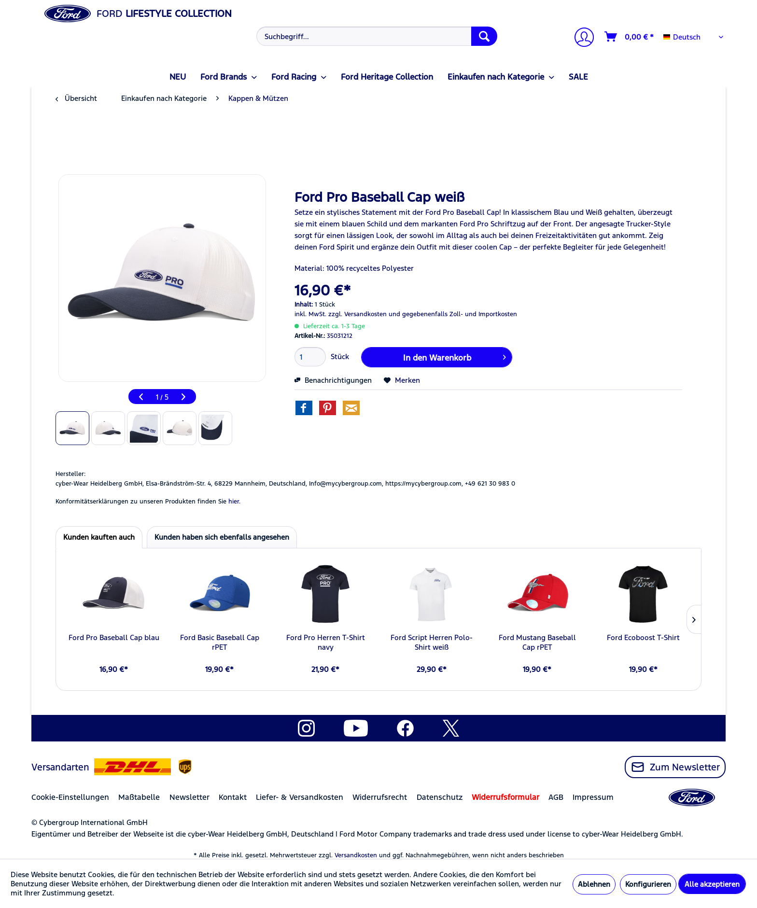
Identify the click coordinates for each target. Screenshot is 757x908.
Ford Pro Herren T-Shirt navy (325, 642)
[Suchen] (484, 36)
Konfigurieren (648, 884)
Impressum (593, 797)
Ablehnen (594, 884)
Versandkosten (356, 855)
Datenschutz (440, 797)
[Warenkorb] (630, 36)
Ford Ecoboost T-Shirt (643, 637)
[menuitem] (375, 36)
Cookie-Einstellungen (70, 797)
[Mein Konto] (580, 38)
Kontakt (233, 797)
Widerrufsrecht (379, 797)
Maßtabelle (139, 797)
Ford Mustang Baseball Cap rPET (537, 642)
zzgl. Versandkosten (357, 314)
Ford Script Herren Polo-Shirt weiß (432, 642)
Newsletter (189, 797)
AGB (555, 797)
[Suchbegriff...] (376, 36)
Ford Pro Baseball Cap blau (114, 637)
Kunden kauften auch (99, 537)
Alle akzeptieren (712, 884)
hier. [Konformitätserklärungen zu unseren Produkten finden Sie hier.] (234, 501)
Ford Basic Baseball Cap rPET (219, 642)
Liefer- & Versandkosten (299, 797)
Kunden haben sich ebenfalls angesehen (221, 537)
